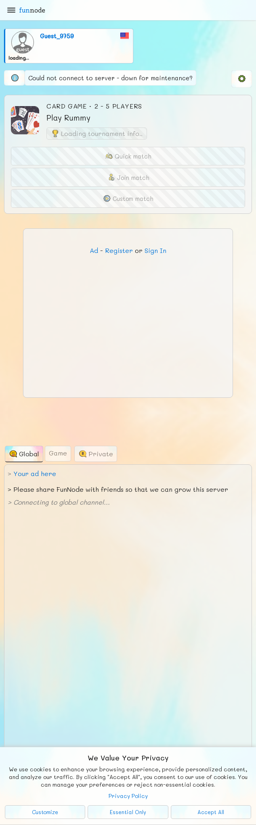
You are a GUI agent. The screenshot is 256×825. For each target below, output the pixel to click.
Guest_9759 (57, 36)
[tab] (24, 454)
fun (32, 10)
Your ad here (34, 473)
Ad (94, 250)
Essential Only (128, 812)
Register (119, 250)
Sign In (155, 250)
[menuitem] (241, 78)
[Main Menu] (11, 10)
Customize (45, 812)
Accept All (210, 812)
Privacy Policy (128, 795)
